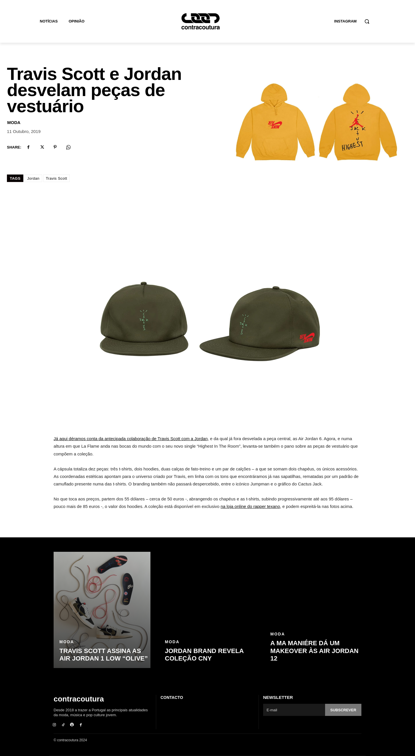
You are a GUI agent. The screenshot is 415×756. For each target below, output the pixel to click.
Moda (13, 122)
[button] (366, 21)
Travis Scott (56, 178)
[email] (294, 710)
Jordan (33, 178)
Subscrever (343, 710)
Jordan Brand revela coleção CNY (204, 654)
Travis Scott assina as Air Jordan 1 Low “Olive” (103, 654)
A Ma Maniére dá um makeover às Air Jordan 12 (314, 650)
